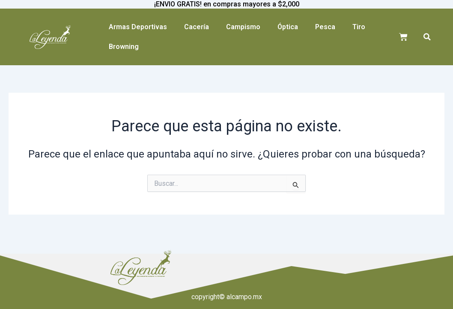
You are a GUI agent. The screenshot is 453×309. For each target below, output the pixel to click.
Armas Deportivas (138, 27)
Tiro (358, 27)
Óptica (287, 27)
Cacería (196, 27)
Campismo (243, 27)
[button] (427, 37)
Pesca (325, 27)
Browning (124, 46)
